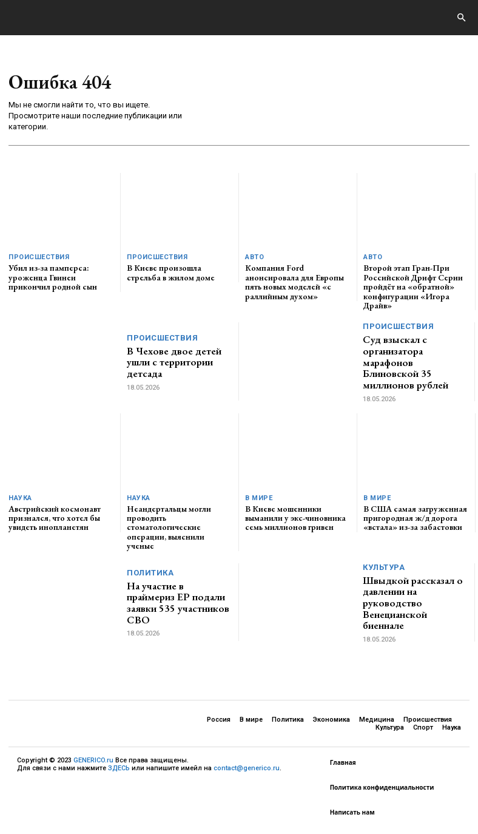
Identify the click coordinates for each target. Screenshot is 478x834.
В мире (258, 498)
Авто (254, 257)
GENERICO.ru (93, 760)
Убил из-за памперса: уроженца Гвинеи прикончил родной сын (52, 277)
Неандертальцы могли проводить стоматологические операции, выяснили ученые (169, 527)
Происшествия (38, 257)
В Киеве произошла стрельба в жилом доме (171, 272)
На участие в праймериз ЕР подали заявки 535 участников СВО (178, 602)
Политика (150, 573)
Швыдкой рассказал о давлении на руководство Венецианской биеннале (413, 603)
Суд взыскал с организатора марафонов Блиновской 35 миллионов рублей (405, 362)
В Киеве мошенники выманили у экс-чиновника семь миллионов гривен (295, 518)
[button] (461, 18)
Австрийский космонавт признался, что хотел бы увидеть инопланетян (54, 518)
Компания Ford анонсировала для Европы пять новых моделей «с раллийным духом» (294, 281)
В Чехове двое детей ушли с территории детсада (174, 362)
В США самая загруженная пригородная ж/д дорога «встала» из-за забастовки (415, 518)
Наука (20, 498)
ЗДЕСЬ (119, 769)
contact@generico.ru (247, 769)
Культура (384, 567)
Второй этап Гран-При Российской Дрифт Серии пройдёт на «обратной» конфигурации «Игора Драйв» (413, 286)
